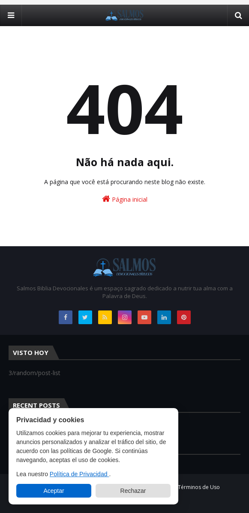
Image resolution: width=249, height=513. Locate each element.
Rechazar (133, 490)
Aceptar (53, 490)
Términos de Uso (199, 487)
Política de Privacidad (79, 474)
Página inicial (124, 198)
